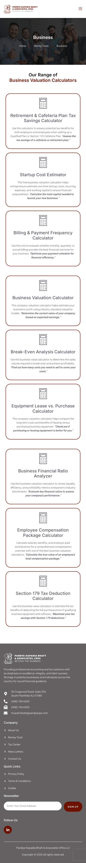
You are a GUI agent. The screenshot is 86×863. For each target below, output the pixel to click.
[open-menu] (80, 9)
